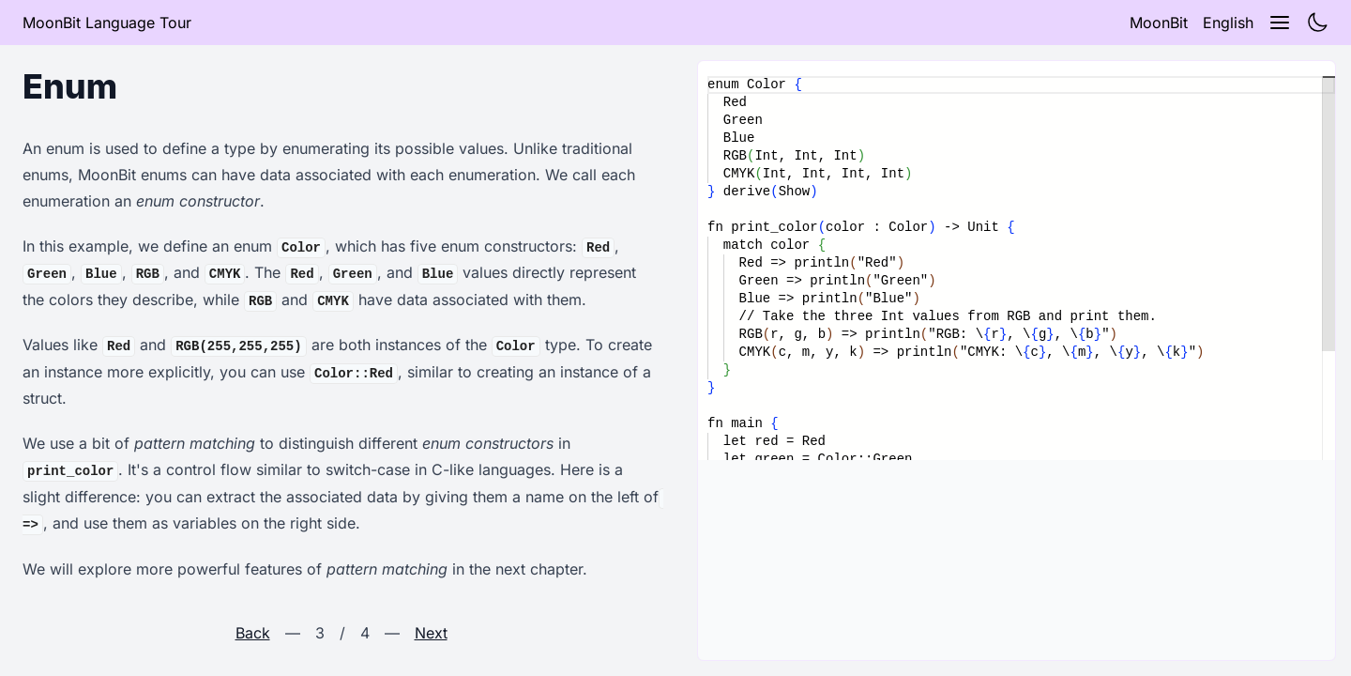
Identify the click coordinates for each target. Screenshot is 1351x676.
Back (252, 632)
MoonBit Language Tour (107, 22)
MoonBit (1159, 22)
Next (431, 632)
